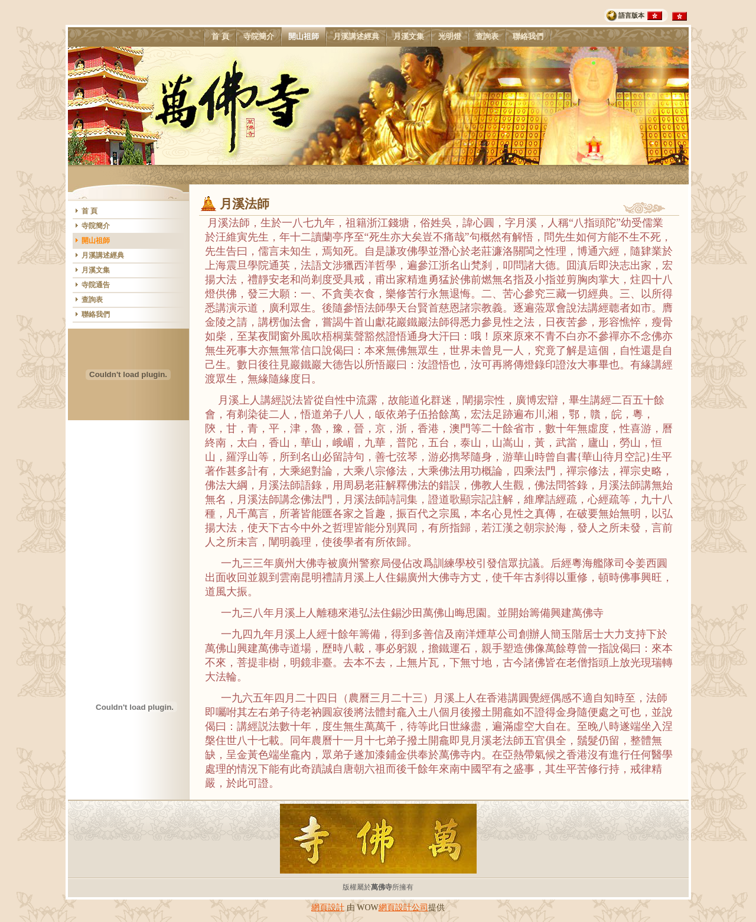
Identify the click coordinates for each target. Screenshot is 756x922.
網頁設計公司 (403, 907)
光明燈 (449, 36)
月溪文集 (408, 36)
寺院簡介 (258, 36)
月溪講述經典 (356, 36)
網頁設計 (327, 907)
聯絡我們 (527, 36)
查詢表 (486, 36)
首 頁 (220, 36)
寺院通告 (96, 285)
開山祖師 (303, 36)
